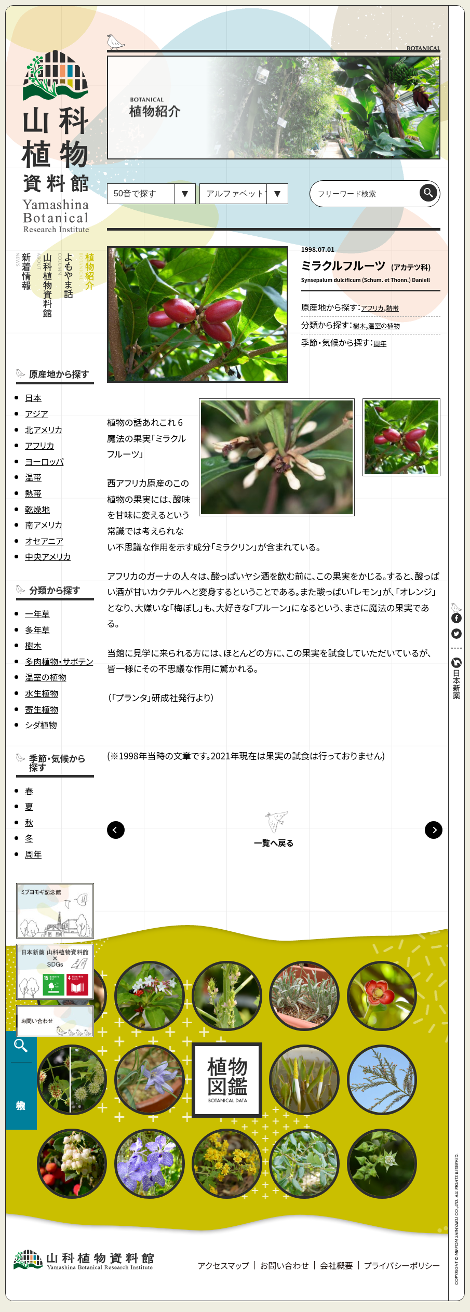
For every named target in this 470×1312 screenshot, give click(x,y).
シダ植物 (41, 683)
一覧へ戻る (274, 848)
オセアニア (44, 499)
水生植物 (41, 652)
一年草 (37, 572)
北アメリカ (43, 388)
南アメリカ (43, 483)
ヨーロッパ (44, 420)
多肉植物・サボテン (59, 620)
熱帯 (33, 452)
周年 (33, 813)
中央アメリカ (48, 515)
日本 (33, 356)
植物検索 (19, 1198)
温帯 (33, 436)
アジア (36, 372)
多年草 (37, 588)
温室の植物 (45, 636)
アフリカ (39, 404)
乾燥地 (37, 467)
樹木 (33, 604)
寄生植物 (41, 667)
